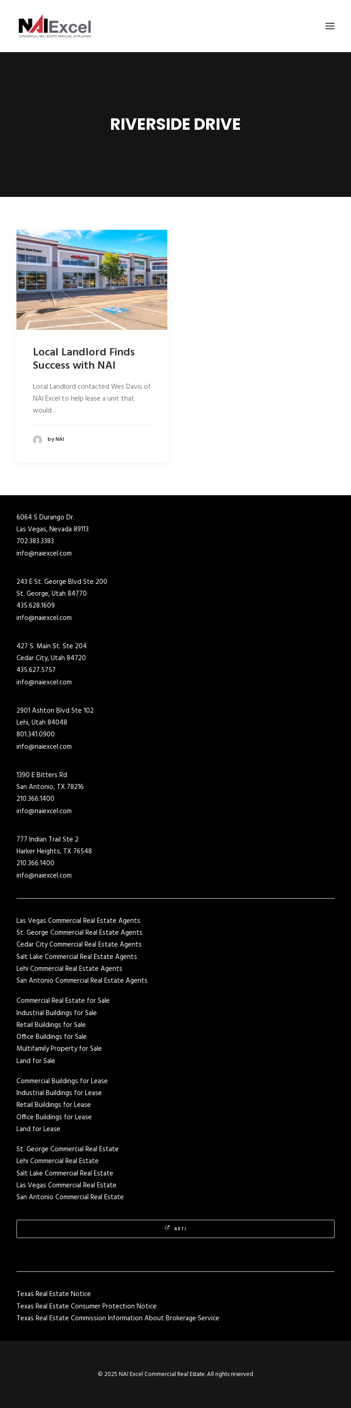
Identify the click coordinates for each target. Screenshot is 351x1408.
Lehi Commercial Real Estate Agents (69, 968)
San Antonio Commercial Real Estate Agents (82, 980)
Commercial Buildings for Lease (62, 1081)
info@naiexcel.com (44, 553)
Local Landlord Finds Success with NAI (84, 359)
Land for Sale (35, 1061)
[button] (330, 26)
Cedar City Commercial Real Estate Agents (79, 944)
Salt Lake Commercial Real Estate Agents (76, 957)
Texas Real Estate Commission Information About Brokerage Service (117, 1318)
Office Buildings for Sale (51, 1037)
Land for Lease (38, 1129)
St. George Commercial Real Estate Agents (79, 932)
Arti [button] (175, 1229)
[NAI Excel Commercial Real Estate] (54, 26)
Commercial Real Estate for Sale (63, 1000)
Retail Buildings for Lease (53, 1105)
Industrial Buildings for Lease (59, 1093)
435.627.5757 (36, 670)
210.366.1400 (35, 799)
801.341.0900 (35, 734)
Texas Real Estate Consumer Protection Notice (86, 1306)
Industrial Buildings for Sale (56, 1013)
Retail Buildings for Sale (51, 1025)
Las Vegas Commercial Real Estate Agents (78, 921)
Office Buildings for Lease (54, 1117)
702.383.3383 (35, 541)
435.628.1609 (35, 605)
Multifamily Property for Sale (59, 1048)
